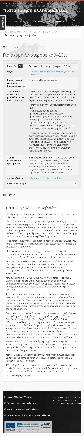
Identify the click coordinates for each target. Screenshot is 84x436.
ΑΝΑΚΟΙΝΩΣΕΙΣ (42, 26)
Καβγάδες (33, 178)
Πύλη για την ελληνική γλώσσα (21, 403)
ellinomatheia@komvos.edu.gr (68, 403)
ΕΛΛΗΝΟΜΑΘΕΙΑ (56, 21)
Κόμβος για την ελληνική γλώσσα (22, 409)
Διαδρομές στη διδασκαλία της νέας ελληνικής (29, 415)
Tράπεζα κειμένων (52, 32)
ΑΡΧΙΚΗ (6, 21)
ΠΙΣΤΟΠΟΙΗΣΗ (22, 21)
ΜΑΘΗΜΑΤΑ (9, 26)
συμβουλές (58, 178)
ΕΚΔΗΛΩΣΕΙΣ (25, 26)
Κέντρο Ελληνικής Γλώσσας (20, 397)
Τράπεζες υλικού (32, 32)
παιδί (42, 178)
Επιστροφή (12, 47)
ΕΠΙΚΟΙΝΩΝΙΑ (60, 26)
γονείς (49, 178)
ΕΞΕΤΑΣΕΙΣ (39, 21)
